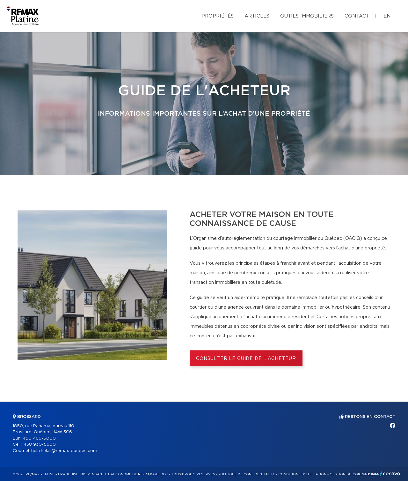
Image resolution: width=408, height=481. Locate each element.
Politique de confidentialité (246, 474)
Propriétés (217, 16)
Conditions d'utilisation (302, 474)
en (386, 16)
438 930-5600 (40, 444)
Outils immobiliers (307, 16)
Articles (256, 16)
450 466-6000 (39, 438)
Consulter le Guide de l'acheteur (246, 358)
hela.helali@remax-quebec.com (64, 451)
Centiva (390, 473)
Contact (357, 16)
